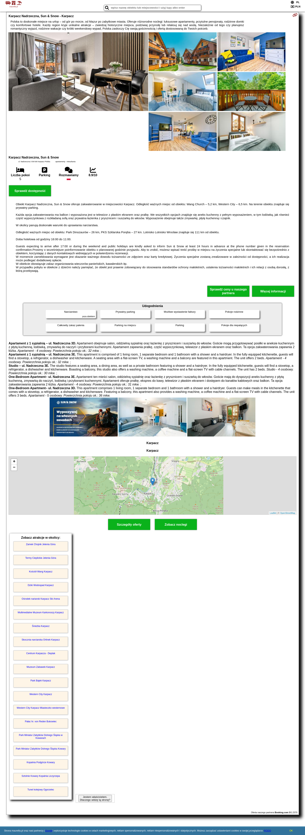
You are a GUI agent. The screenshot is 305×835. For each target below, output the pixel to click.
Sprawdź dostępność (30, 191)
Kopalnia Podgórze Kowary (41, 762)
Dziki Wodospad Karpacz (41, 585)
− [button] (14, 468)
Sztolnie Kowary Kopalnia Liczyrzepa (41, 776)
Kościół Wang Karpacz (40, 571)
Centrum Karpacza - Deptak (40, 653)
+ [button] (14, 462)
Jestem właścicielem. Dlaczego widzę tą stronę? (95, 798)
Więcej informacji (273, 291)
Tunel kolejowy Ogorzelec (40, 789)
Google (49, 830)
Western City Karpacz (40, 694)
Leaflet (273, 513)
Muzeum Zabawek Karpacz (41, 667)
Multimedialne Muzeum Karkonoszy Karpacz (41, 612)
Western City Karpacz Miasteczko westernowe (41, 708)
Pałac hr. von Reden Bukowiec (41, 721)
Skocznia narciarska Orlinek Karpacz (41, 639)
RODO (267, 830)
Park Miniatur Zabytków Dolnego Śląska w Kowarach (41, 736)
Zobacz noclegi (176, 524)
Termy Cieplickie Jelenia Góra (40, 558)
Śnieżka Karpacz (40, 626)
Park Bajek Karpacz (41, 680)
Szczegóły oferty (129, 524)
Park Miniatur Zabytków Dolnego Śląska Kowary (41, 748)
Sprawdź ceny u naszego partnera (228, 291)
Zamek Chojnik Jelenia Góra (40, 544)
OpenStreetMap (287, 513)
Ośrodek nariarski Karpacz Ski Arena (41, 598)
